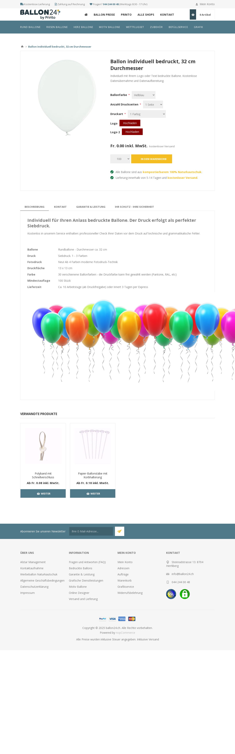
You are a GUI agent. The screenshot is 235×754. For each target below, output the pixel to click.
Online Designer (79, 593)
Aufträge (123, 574)
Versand (154, 639)
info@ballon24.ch (183, 574)
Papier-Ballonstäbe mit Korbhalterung (92, 475)
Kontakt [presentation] (60, 207)
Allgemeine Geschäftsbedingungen (42, 580)
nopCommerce (125, 632)
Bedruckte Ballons (80, 568)
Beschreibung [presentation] (34, 207)
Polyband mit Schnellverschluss (43, 475)
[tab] (34, 207)
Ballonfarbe (119, 95)
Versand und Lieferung (83, 599)
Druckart (117, 114)
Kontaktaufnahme (31, 568)
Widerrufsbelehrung (130, 593)
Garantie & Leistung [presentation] (90, 207)
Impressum (27, 593)
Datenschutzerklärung (34, 586)
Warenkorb (125, 580)
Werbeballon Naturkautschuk (38, 574)
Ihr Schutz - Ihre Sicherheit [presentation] (134, 207)
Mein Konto (207, 4)
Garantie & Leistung (81, 574)
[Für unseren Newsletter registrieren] (91, 531)
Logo (114, 123)
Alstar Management (33, 562)
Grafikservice (126, 586)
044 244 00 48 (111, 4)
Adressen (123, 568)
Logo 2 (115, 132)
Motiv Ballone (78, 586)
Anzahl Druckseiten (124, 104)
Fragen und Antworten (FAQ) (87, 562)
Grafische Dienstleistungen (86, 580)
